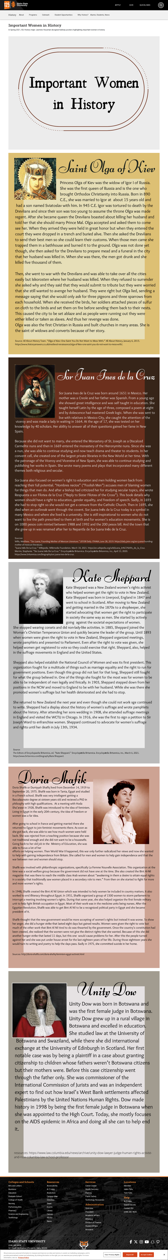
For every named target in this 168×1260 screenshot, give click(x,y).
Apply (118, 5)
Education (12, 1193)
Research (89, 1230)
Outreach (47, 15)
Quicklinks (145, 5)
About (23, 15)
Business (12, 1189)
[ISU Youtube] (147, 1242)
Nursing (11, 1203)
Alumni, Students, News (101, 15)
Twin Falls (128, 1193)
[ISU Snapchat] (152, 1242)
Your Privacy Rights (112, 1254)
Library (49, 1211)
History (12, 14)
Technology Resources (94, 1200)
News (49, 1221)
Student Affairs (91, 1226)
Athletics (89, 1219)
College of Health (15, 1200)
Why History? (83, 15)
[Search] (161, 5)
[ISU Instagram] (141, 1242)
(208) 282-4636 (130, 1212)
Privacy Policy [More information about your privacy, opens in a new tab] (23, 1257)
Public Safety (90, 1196)
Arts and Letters (15, 1186)
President (89, 1212)
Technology (13, 1218)
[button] (25, 15)
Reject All (129, 1254)
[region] (84, 1255)
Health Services (91, 1189)
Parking (88, 1193)
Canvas (50, 1214)
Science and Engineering (18, 1214)
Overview (89, 1208)
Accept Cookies (146, 1254)
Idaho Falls (128, 1189)
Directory (50, 1200)
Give (131, 5)
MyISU (49, 1218)
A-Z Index (51, 1189)
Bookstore (51, 1193)
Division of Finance (93, 1222)
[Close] (164, 1254)
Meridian (127, 1186)
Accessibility (52, 1186)
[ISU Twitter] (136, 1242)
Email (49, 1203)
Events (49, 1207)
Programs (34, 15)
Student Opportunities (65, 15)
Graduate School (15, 1196)
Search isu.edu (130, 1205)
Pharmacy (12, 1211)
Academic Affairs (92, 1215)
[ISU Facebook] (131, 1242)
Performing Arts (14, 1207)
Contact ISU (128, 1208)
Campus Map (52, 1196)
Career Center (91, 1186)
